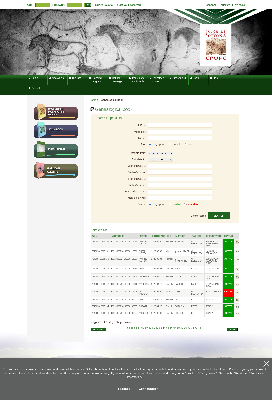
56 (135, 327)
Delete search (198, 215)
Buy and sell (179, 78)
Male (191, 144)
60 (149, 327)
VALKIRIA (144, 284)
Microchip (118, 236)
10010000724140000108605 (124, 306)
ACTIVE (228, 241)
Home (93, 99)
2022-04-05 (156, 292)
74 (199, 327)
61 (153, 327)
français (240, 4)
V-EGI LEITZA (142, 252)
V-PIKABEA (143, 293)
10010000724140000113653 (124, 259)
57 (139, 327)
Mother (180, 236)
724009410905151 (100, 251)
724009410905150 (100, 259)
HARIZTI (179, 284)
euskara (225, 4)
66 (171, 327)
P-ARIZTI (179, 292)
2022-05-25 (156, 299)
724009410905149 (100, 268)
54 (128, 327)
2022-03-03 (156, 313)
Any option (159, 144)
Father (196, 236)
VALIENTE (144, 276)
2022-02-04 (156, 259)
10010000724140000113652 (124, 251)
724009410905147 (100, 284)
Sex (168, 236)
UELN (95, 236)
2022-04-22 (156, 306)
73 (196, 327)
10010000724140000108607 (124, 313)
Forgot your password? (129, 4)
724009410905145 (100, 299)
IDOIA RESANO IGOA (213, 269)
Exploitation (214, 236)
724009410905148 (100, 276)
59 (146, 327)
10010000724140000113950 (124, 268)
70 (185, 327)
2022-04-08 (156, 268)
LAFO (194, 268)
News (196, 78)
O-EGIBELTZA (196, 242)
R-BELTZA (180, 241)
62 (157, 327)
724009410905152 (100, 241)
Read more (242, 373)
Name (143, 236)
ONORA (178, 276)
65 (167, 327)
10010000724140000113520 (124, 241)
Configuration (148, 388)
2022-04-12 (156, 284)
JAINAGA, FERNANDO (211, 252)
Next (232, 329)
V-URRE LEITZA (143, 260)
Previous (98, 329)
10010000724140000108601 (124, 299)
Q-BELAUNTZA (197, 293)
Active (177, 204)
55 (132, 327)
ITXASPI (209, 299)
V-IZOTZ (143, 306)
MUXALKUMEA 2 (182, 252)
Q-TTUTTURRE (181, 260)
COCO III (179, 313)
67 (174, 327)
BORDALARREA (213, 292)
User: (30, 4)
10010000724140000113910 (124, 284)
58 (142, 327)
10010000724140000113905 (124, 276)
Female (177, 144)
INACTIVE (228, 292)
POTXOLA (180, 306)
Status (228, 236)
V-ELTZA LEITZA (143, 242)
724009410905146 (100, 292)
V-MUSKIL (144, 313)
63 (160, 327)
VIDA (141, 268)
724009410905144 (100, 306)
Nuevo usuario (104, 4)
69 (181, 327)
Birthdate (158, 236)
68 (178, 327)
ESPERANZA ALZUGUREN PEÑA (212, 243)
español (211, 4)
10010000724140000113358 (124, 292)
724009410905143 (100, 313)
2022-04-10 (156, 276)
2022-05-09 (156, 251)
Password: (59, 4)
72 (192, 327)
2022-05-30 (156, 241)
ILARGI (178, 268)
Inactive (193, 204)
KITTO (194, 299)
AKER (194, 276)
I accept (124, 389)
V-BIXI (142, 299)
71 (188, 327)
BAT (177, 299)
